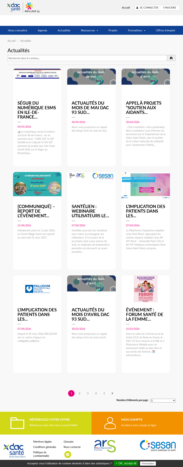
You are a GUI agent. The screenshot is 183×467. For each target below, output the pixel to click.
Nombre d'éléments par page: (133, 400)
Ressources (89, 31)
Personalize (148, 463)
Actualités (64, 30)
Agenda (42, 30)
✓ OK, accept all (125, 463)
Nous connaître (17, 30)
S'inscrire (169, 7)
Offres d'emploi (165, 30)
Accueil (126, 7)
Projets (112, 30)
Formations (136, 31)
